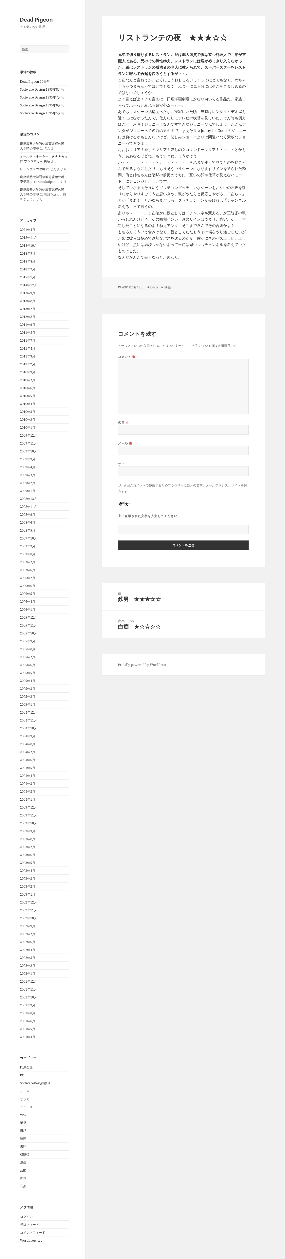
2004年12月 (28, 712)
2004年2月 (27, 791)
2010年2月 (27, 419)
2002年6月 (27, 942)
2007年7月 (27, 562)
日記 (23, 1130)
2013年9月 (27, 293)
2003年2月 (27, 886)
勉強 (23, 1115)
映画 (23, 1138)
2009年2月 (27, 483)
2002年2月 (27, 965)
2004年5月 (27, 768)
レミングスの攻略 (32, 169)
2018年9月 (27, 253)
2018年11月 (28, 237)
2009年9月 (27, 459)
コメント (126, 357)
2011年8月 (27, 332)
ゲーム (24, 1091)
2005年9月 (27, 641)
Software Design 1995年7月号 (42, 97)
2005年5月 (27, 673)
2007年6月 (27, 570)
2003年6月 (27, 855)
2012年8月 (27, 317)
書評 (23, 1146)
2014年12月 (28, 285)
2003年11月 (28, 815)
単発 (23, 1123)
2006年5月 (27, 594)
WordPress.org (31, 1240)
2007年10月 (28, 538)
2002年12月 (28, 902)
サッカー (26, 1099)
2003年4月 (27, 870)
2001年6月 (27, 1021)
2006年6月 (27, 586)
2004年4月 (27, 776)
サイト (123, 464)
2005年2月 (27, 696)
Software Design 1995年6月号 (42, 105)
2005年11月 (28, 625)
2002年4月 (27, 950)
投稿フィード (29, 1224)
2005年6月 (27, 665)
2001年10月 (28, 997)
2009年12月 (28, 435)
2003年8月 (27, 839)
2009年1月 (27, 491)
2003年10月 (28, 823)
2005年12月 (28, 617)
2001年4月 (27, 1037)
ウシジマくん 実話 (37, 161)
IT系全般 (26, 1067)
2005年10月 (28, 633)
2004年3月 (27, 783)
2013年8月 (27, 301)
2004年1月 (27, 799)
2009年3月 (27, 475)
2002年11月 (28, 910)
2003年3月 (27, 878)
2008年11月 (28, 506)
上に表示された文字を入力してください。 (149, 516)
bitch (154, 287)
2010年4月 (27, 404)
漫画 (23, 1162)
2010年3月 (27, 412)
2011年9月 (27, 324)
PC (22, 1075)
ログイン (26, 1216)
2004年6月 (27, 760)
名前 (123, 422)
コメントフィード (32, 1232)
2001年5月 (27, 1029)
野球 (23, 1178)
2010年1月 (27, 427)
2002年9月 (27, 926)
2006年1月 (27, 609)
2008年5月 (27, 530)
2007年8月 (27, 554)
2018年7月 (27, 269)
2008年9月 (27, 514)
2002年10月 (28, 918)
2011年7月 (27, 340)
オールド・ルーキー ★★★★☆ (43, 156)
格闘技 (24, 1154)
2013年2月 (27, 309)
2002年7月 (27, 934)
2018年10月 (28, 245)
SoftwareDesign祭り (35, 1083)
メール (125, 443)
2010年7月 (27, 380)
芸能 (23, 1170)
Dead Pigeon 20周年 (35, 81)
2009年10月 (28, 451)
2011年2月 (27, 364)
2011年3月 (27, 356)
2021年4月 (27, 230)
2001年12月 (28, 981)
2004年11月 (28, 720)
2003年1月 (27, 894)
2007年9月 (27, 546)
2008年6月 (27, 522)
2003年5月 (27, 863)
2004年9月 (27, 736)
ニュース (26, 1107)
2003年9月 (27, 831)
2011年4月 (27, 348)
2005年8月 (27, 649)
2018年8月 (27, 261)
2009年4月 (27, 467)
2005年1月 (27, 704)
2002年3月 (27, 958)
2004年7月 (27, 752)
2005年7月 (27, 657)
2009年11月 (28, 443)
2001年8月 (27, 1013)
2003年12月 (28, 807)
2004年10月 (28, 728)
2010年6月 (27, 388)
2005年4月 (27, 681)
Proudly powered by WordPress (142, 665)
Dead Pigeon (36, 19)
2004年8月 (27, 744)
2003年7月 (27, 847)
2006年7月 (27, 578)
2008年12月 (28, 499)
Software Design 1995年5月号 (42, 113)
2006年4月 (27, 601)
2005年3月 (27, 688)
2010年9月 (27, 372)
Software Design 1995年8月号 (42, 89)
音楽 (23, 1186)
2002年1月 (27, 973)
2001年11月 (28, 989)
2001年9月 (27, 1005)
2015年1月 (27, 277)
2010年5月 (27, 396)
